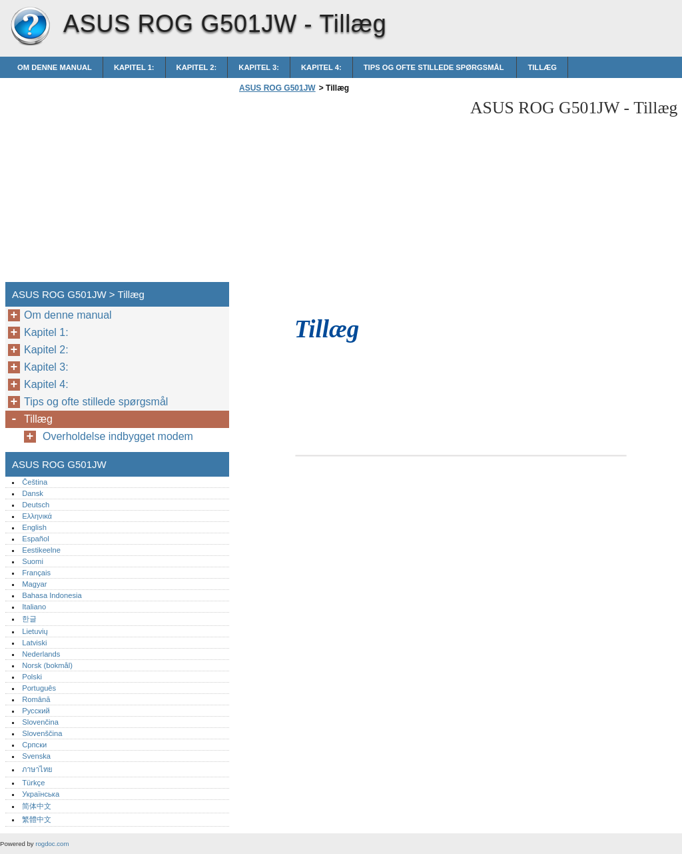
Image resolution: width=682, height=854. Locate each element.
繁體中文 (36, 819)
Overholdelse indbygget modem (118, 436)
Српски (34, 745)
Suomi (32, 561)
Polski (32, 677)
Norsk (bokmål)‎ (47, 665)
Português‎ (39, 688)
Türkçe (33, 783)
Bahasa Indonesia (52, 595)
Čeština (34, 482)
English (34, 527)
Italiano (34, 607)
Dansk (32, 493)
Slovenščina (42, 733)
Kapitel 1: (134, 67)
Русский (36, 711)
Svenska (36, 756)
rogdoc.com (52, 843)
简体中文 (36, 806)
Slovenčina (40, 722)
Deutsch (35, 505)
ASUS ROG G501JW (30, 27)
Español (35, 539)
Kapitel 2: (196, 67)
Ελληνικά (37, 516)
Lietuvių (35, 631)
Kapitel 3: (258, 67)
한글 (29, 619)
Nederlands (41, 654)
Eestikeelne (41, 550)
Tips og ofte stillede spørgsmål (435, 67)
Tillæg (542, 67)
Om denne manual (54, 67)
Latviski (34, 643)
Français (36, 573)
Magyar (34, 584)
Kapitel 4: (321, 67)
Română (36, 699)
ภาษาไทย (37, 769)
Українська (40, 794)
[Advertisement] (348, 191)
